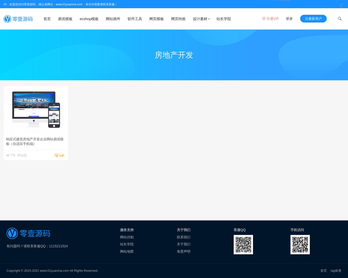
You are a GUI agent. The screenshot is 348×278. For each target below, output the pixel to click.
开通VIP (270, 19)
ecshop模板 (89, 19)
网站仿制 (127, 237)
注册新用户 (313, 19)
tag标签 (336, 270)
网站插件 (113, 19)
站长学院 (224, 19)
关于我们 (183, 244)
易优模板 (65, 19)
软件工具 (135, 19)
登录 (289, 19)
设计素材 (200, 19)
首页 (47, 19)
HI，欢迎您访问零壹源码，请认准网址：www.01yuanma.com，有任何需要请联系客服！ (60, 4)
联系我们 (183, 237)
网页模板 (156, 19)
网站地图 (127, 251)
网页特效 (178, 19)
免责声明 (183, 251)
